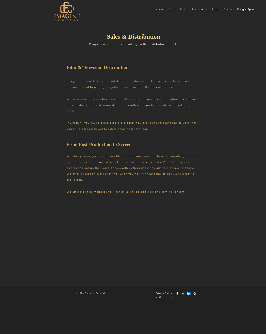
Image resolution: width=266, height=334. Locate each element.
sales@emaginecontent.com (128, 128)
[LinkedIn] (189, 293)
